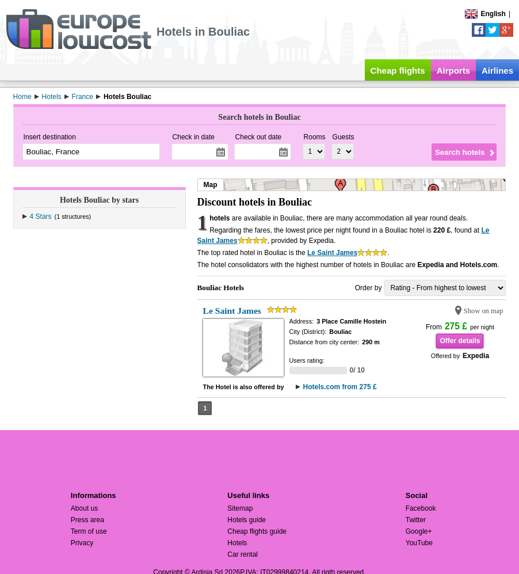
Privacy (82, 543)
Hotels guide (246, 520)
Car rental (242, 554)
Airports (453, 70)
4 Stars (41, 216)
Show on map (483, 311)
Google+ (419, 531)
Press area (87, 520)
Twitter (416, 520)
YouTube (419, 543)
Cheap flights (398, 70)
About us (84, 508)
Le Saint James (332, 253)
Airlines (497, 70)
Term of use (89, 531)
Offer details (460, 341)
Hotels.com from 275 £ (340, 387)
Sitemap (240, 508)
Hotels (237, 543)
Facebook (421, 508)
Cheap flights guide (257, 531)
